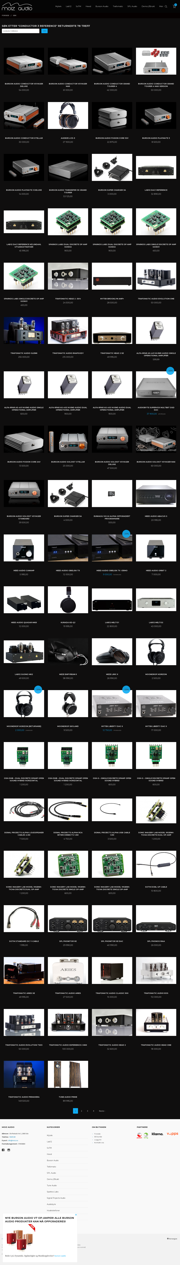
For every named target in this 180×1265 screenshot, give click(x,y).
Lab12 (49, 1142)
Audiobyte (51, 1204)
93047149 (12, 1137)
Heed (49, 1154)
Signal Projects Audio (56, 1198)
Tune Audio (52, 1185)
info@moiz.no (13, 1140)
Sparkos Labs (52, 1192)
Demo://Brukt (53, 1179)
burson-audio (60, 1255)
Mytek (49, 1135)
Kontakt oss (99, 1143)
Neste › (102, 1111)
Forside (97, 1134)
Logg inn (97, 1140)
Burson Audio (53, 1160)
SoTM (49, 1148)
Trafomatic (51, 1167)
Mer (161, 6)
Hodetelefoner (53, 1210)
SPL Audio (51, 1173)
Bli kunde (98, 1137)
